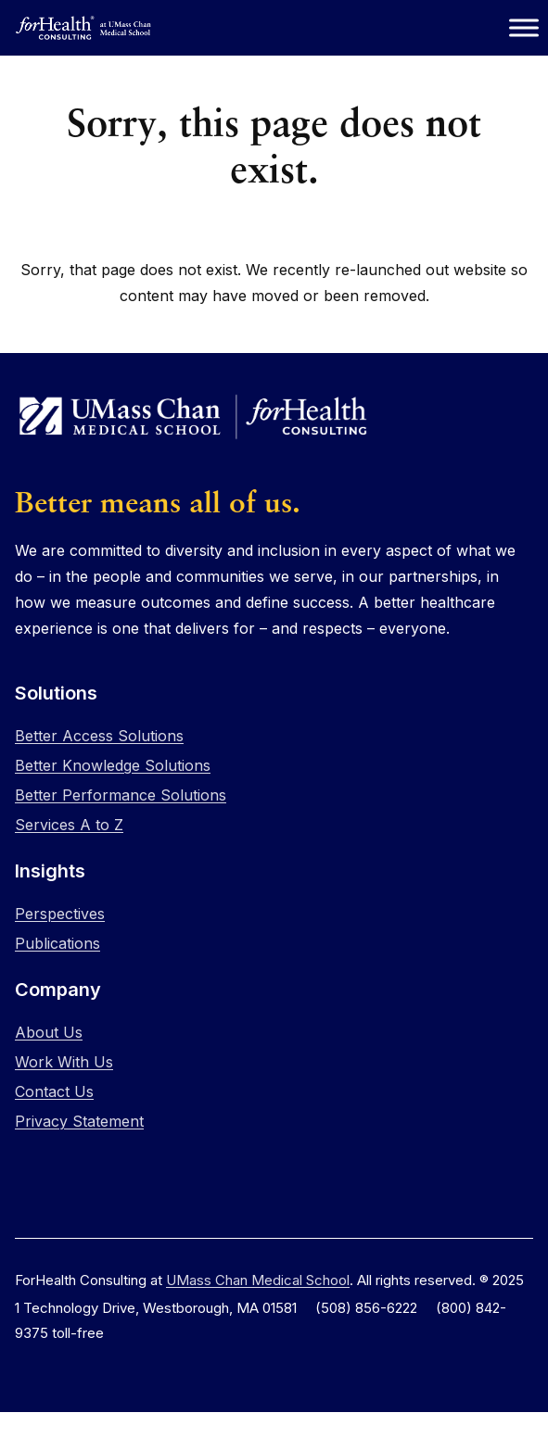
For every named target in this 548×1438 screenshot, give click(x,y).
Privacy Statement (79, 1121)
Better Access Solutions (99, 735)
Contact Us (54, 1091)
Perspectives (60, 913)
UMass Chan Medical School (258, 1280)
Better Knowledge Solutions (112, 765)
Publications (57, 943)
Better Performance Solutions (120, 795)
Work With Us (64, 1062)
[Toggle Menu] (524, 27)
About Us (49, 1032)
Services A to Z (69, 824)
